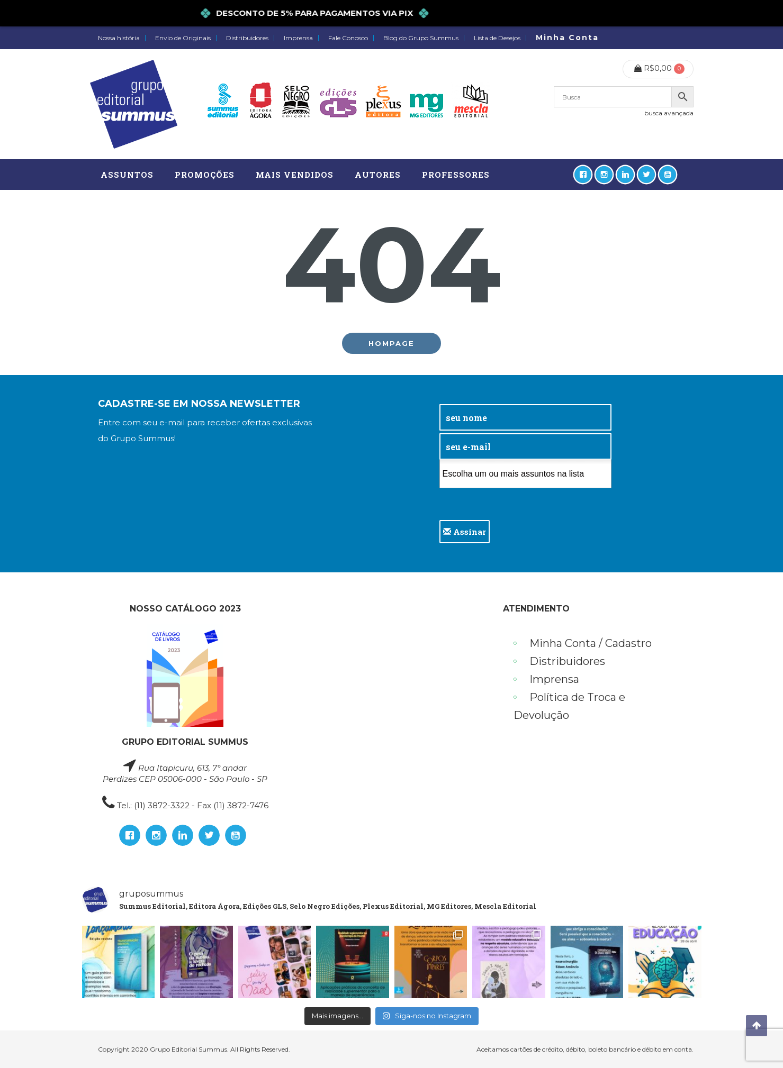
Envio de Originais (183, 38)
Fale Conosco (348, 38)
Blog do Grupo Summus (420, 38)
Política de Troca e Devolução (569, 706)
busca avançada (669, 113)
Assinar (464, 531)
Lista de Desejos (497, 38)
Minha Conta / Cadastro (590, 643)
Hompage (391, 343)
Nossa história (119, 38)
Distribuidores (247, 38)
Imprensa (298, 38)
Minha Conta (567, 37)
